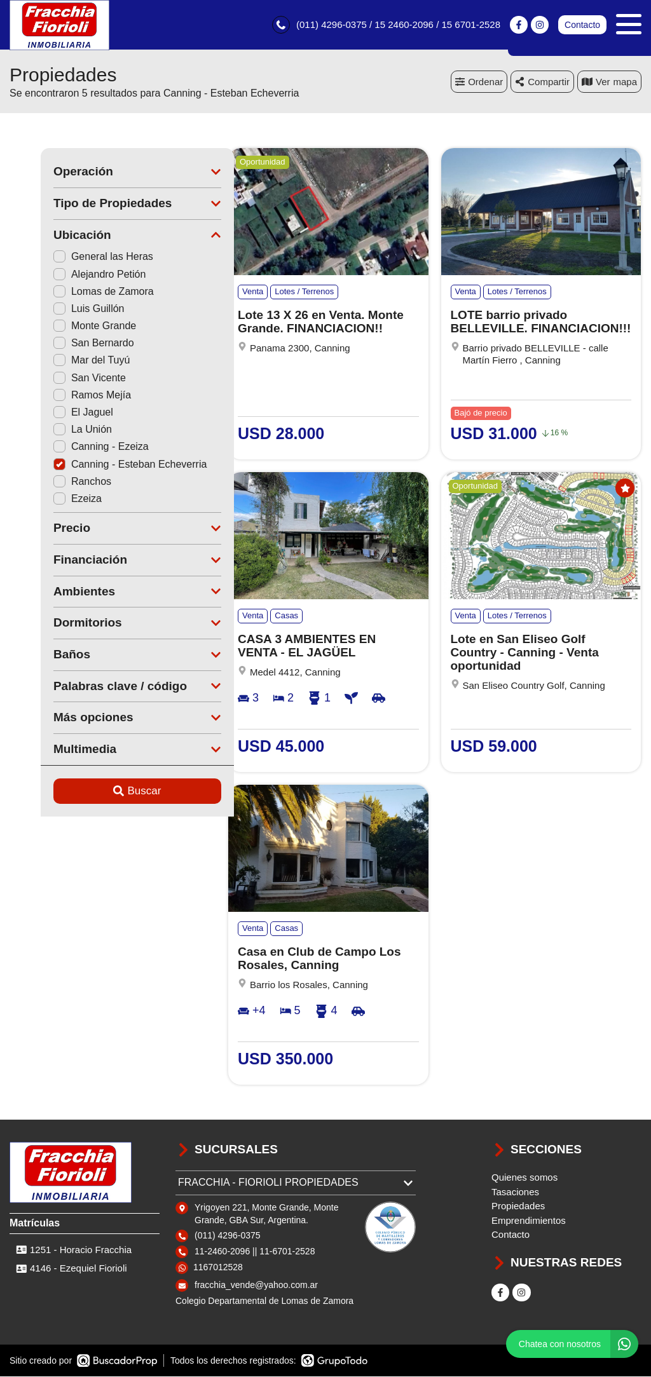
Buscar (106, 792)
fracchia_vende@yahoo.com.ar (256, 1286)
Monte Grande (63, 327)
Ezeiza (46, 499)
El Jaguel (52, 413)
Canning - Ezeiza (70, 448)
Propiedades (518, 1207)
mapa (609, 82)
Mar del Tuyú (60, 361)
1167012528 (218, 1268)
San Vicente (58, 378)
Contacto (582, 25)
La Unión (51, 430)
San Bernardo (62, 344)
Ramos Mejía (61, 396)
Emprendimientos (528, 1221)
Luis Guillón (57, 309)
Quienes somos (524, 1178)
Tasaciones (515, 1192)
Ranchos (51, 482)
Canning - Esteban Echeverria (98, 465)
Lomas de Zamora (72, 292)
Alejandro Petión (68, 275)
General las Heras (72, 258)
